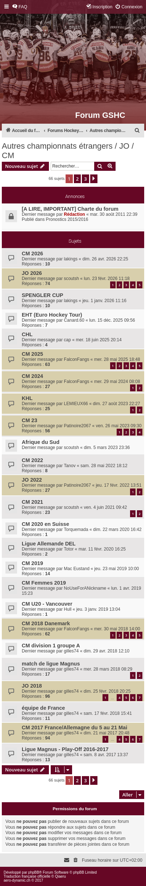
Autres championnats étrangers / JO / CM (68, 150)
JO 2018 (32, 686)
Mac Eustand (76, 568)
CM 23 (29, 420)
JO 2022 (32, 480)
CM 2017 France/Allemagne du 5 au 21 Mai (74, 727)
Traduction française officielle (27, 876)
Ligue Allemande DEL (49, 544)
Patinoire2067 (77, 425)
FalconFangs (76, 359)
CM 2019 (32, 563)
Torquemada (76, 529)
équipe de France (43, 708)
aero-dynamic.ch (17, 880)
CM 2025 (32, 354)
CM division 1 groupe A (51, 645)
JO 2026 (32, 273)
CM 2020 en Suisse (45, 524)
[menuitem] (19, 7)
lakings (71, 258)
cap (67, 339)
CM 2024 (32, 376)
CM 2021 (32, 502)
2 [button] (77, 179)
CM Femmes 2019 (44, 583)
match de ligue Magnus (51, 664)
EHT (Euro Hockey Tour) (52, 315)
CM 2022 (32, 460)
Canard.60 (74, 320)
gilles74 (71, 651)
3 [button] (85, 179)
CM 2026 (32, 253)
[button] (93, 178)
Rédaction (74, 214)
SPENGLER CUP (42, 295)
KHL (27, 398)
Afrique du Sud (40, 442)
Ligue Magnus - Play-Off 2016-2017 (65, 749)
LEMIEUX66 (76, 403)
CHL (27, 334)
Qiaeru (60, 876)
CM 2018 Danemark (46, 623)
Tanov (69, 465)
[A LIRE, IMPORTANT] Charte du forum (70, 209)
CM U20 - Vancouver (47, 604)
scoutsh (71, 278)
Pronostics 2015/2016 (67, 219)
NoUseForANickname (85, 588)
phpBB (33, 872)
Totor (69, 549)
